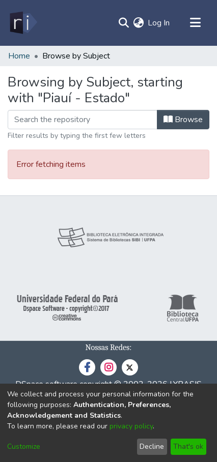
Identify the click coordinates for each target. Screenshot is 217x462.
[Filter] (82, 119)
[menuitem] (138, 23)
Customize (23, 446)
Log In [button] (159, 22)
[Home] (23, 23)
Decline (152, 446)
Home (19, 56)
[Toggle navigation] (195, 23)
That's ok (188, 446)
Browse (183, 119)
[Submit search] (123, 23)
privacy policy (131, 426)
